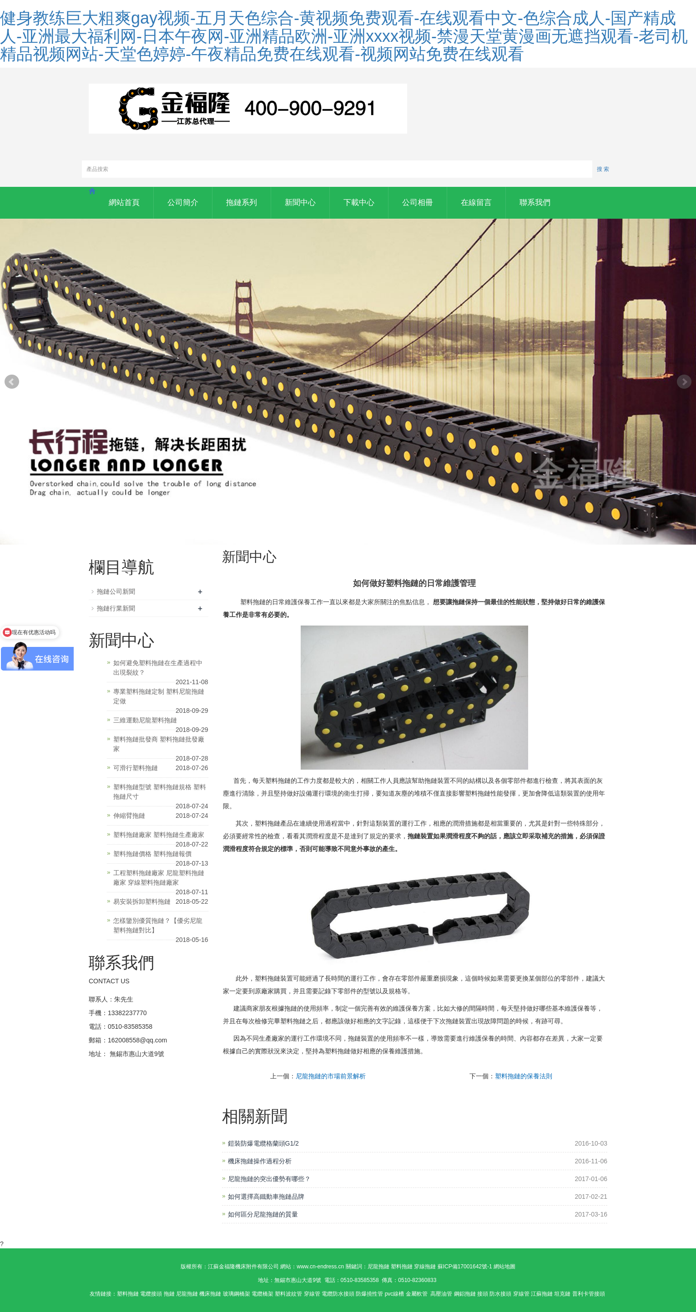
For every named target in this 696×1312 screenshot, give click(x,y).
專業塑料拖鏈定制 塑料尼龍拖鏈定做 (158, 696)
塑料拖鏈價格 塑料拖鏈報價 (152, 853)
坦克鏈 (562, 1294)
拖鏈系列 (241, 202)
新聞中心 (300, 202)
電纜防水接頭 (338, 1294)
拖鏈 (169, 1294)
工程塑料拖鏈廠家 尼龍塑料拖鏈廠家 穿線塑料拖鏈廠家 (158, 877)
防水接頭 (500, 1294)
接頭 (482, 1294)
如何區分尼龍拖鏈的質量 (263, 1214)
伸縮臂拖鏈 (129, 815)
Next (684, 382)
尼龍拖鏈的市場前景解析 (331, 1076)
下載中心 (358, 202)
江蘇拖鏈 (542, 1294)
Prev (12, 382)
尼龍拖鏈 (187, 1294)
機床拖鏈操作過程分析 (260, 1161)
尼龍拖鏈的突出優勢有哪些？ (269, 1178)
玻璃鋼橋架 (236, 1294)
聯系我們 (534, 202)
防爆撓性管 (369, 1294)
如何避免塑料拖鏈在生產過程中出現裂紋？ (157, 667)
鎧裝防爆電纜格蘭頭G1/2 (263, 1143)
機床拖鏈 (210, 1294)
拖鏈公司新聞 (116, 591)
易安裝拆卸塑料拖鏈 (142, 901)
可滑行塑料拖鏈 (135, 767)
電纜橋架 (262, 1294)
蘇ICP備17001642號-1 (465, 1266)
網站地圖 (504, 1266)
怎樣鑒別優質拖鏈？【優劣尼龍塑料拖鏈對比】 (157, 925)
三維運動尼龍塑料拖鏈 (145, 720)
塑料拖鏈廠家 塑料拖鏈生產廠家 (158, 834)
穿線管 (312, 1294)
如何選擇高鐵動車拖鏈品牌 (266, 1196)
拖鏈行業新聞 (116, 608)
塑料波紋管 (288, 1294)
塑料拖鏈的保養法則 (523, 1076)
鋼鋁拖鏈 (465, 1294)
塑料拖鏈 (128, 1294)
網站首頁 (124, 202)
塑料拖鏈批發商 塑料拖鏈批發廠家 (158, 744)
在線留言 (476, 202)
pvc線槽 (394, 1294)
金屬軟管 (417, 1294)
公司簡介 (182, 202)
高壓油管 (441, 1294)
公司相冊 (417, 202)
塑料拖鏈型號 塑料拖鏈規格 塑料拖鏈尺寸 (159, 791)
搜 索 (603, 169)
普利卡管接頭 (588, 1294)
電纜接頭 (151, 1294)
